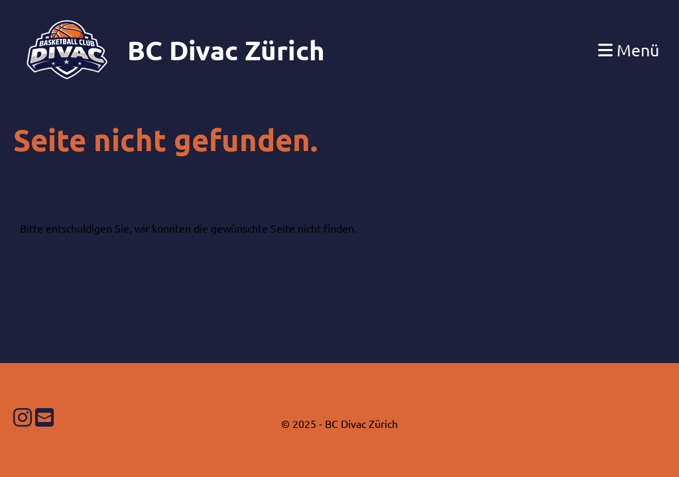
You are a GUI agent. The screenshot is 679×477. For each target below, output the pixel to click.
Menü (628, 50)
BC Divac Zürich (226, 49)
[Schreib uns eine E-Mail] (44, 417)
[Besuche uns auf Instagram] (22, 417)
